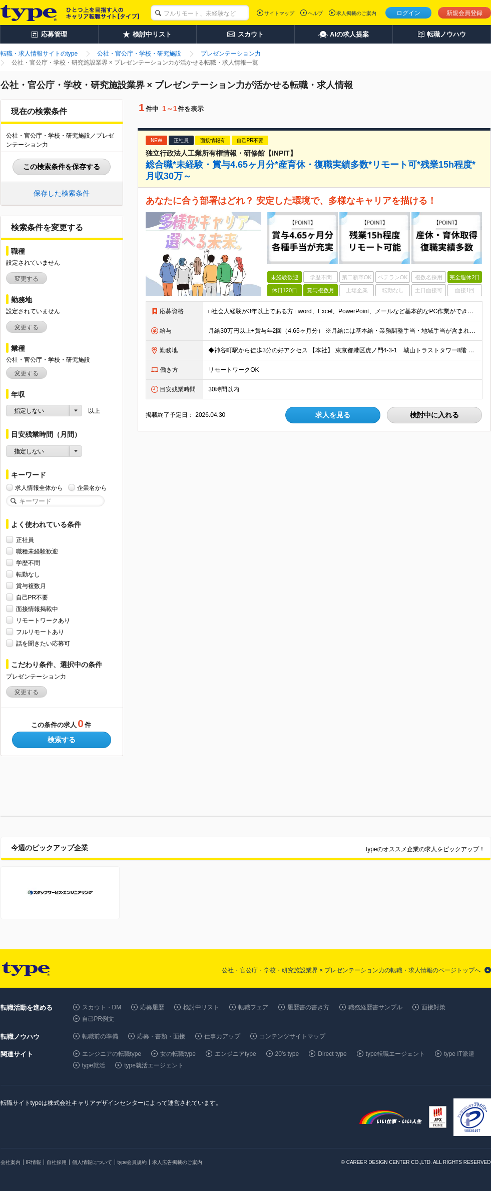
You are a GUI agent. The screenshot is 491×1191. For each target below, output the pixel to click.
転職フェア (253, 1007)
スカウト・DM (102, 1007)
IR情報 (33, 1162)
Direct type (332, 1053)
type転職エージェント (395, 1053)
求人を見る (332, 415)
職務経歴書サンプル (375, 1007)
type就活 (94, 1065)
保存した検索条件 (62, 193)
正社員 (25, 539)
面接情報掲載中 (37, 609)
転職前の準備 (100, 1036)
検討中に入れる (434, 415)
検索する (62, 740)
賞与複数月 (31, 585)
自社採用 (57, 1162)
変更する (27, 278)
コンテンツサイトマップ (292, 1036)
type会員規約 (132, 1162)
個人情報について (92, 1162)
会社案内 (11, 1162)
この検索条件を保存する (61, 167)
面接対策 (433, 1007)
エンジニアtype (235, 1053)
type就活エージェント (154, 1065)
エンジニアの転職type (112, 1053)
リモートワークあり (43, 620)
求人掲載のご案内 (356, 13)
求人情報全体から (39, 487)
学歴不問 (28, 562)
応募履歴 (152, 1007)
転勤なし (28, 574)
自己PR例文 (98, 1018)
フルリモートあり (40, 632)
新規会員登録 (464, 13)
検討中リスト (201, 1007)
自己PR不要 (32, 597)
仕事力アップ (222, 1036)
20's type (287, 1053)
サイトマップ (279, 13)
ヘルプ (315, 13)
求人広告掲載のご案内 (177, 1162)
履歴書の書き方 (308, 1007)
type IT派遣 (459, 1053)
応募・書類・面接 (161, 1036)
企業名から (92, 487)
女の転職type (178, 1053)
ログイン (408, 13)
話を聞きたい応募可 (43, 643)
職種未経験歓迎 (37, 551)
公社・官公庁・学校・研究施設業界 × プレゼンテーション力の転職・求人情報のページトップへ (351, 970)
